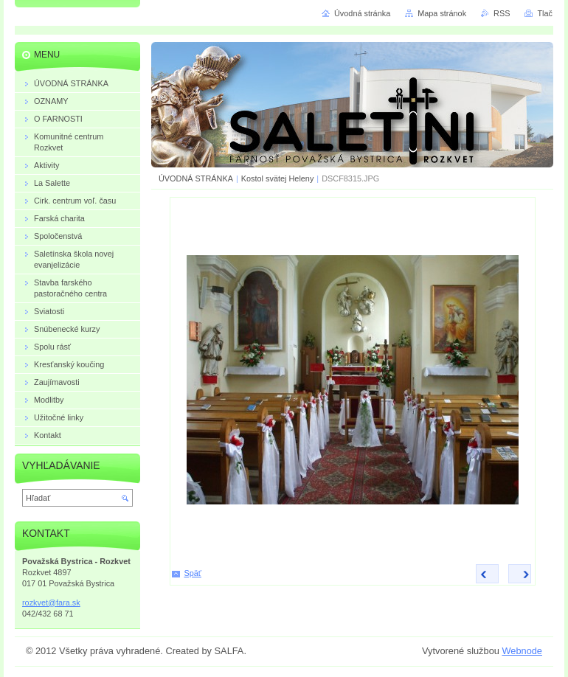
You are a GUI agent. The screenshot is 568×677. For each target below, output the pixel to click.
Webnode (522, 650)
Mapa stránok (442, 13)
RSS (501, 13)
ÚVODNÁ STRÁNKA (196, 178)
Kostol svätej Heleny (277, 178)
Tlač (545, 13)
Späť (192, 573)
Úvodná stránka (362, 13)
